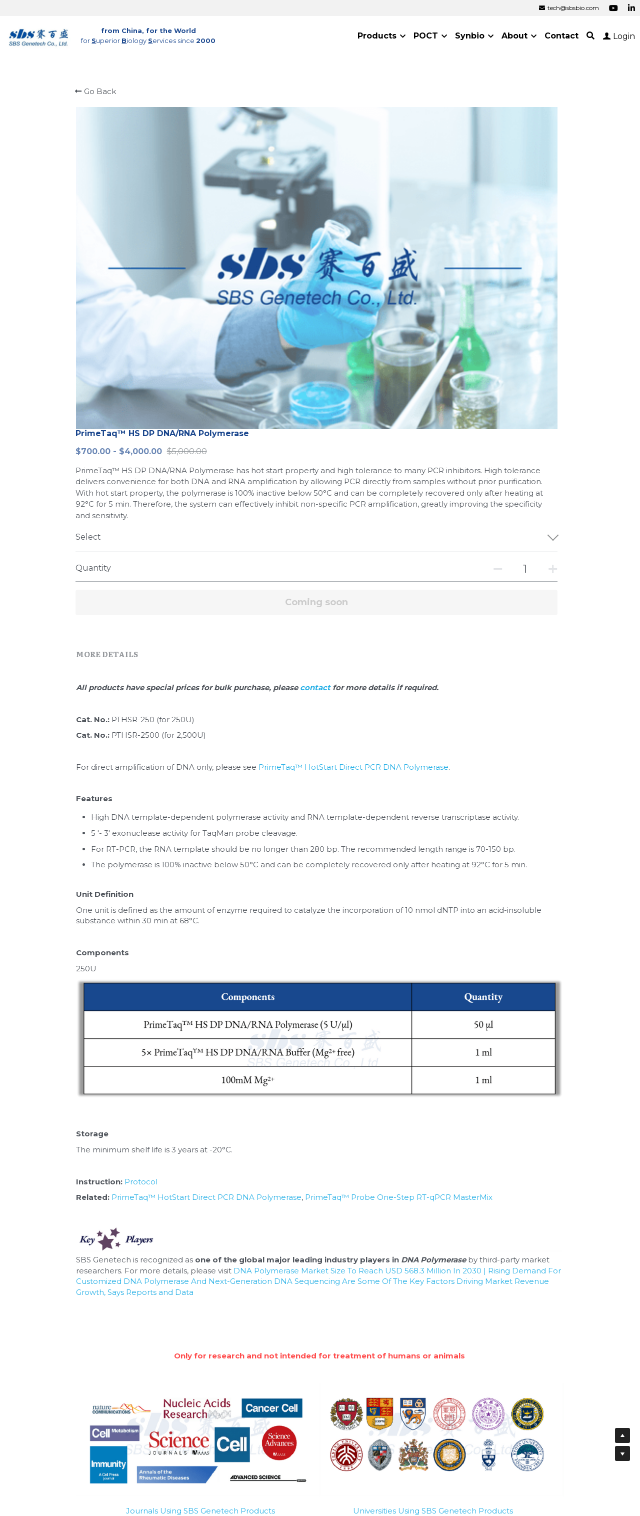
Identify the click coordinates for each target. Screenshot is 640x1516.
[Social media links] (613, 8)
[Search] (590, 36)
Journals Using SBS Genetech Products (200, 1245)
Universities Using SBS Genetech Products (433, 1245)
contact (346, 422)
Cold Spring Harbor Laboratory (396, 1364)
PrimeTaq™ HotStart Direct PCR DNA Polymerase (384, 501)
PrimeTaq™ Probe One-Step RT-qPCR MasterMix (429, 949)
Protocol (171, 933)
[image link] (39, 35)
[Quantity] (469, 303)
